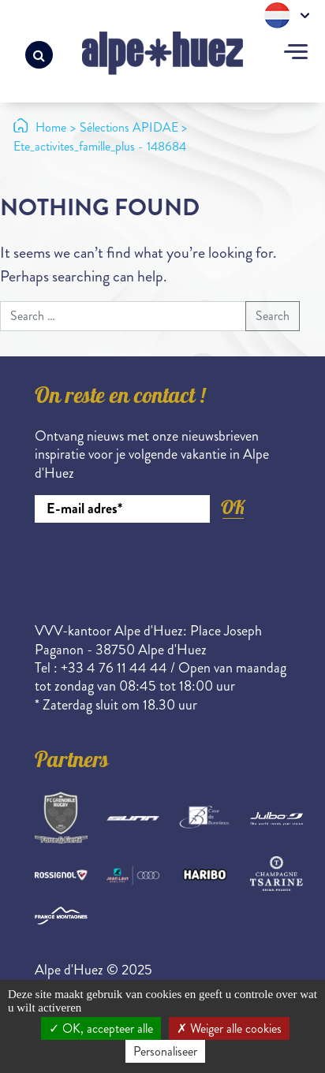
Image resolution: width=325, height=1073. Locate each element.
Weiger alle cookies (229, 1028)
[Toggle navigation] (296, 53)
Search (273, 316)
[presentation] (155, 566)
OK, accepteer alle (101, 1028)
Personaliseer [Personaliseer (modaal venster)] (165, 1051)
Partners (72, 762)
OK (233, 507)
